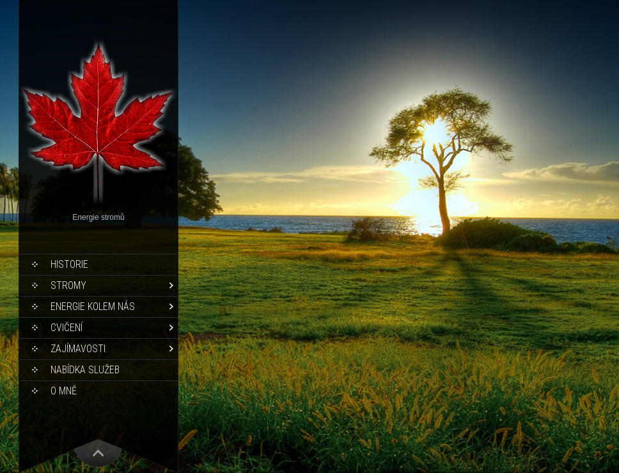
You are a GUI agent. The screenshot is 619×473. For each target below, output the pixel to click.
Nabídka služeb (85, 370)
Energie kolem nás (93, 306)
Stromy (68, 285)
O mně (64, 391)
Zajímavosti (78, 349)
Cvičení (66, 328)
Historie (69, 264)
